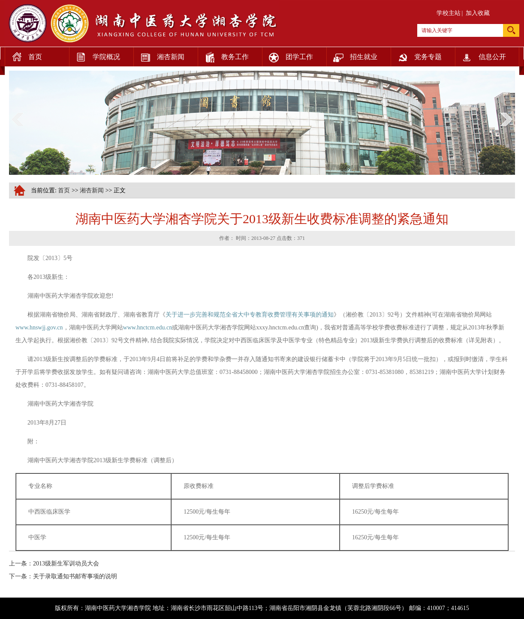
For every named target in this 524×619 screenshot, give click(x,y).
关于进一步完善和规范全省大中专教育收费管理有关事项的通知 (250, 314)
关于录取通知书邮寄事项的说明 (75, 576)
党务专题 (416, 55)
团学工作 (287, 55)
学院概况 (94, 55)
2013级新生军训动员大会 (66, 563)
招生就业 (351, 55)
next (506, 119)
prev (17, 119)
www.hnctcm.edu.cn (147, 327)
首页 (23, 55)
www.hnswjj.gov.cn (39, 327)
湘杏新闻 (158, 55)
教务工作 (223, 55)
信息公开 (480, 55)
